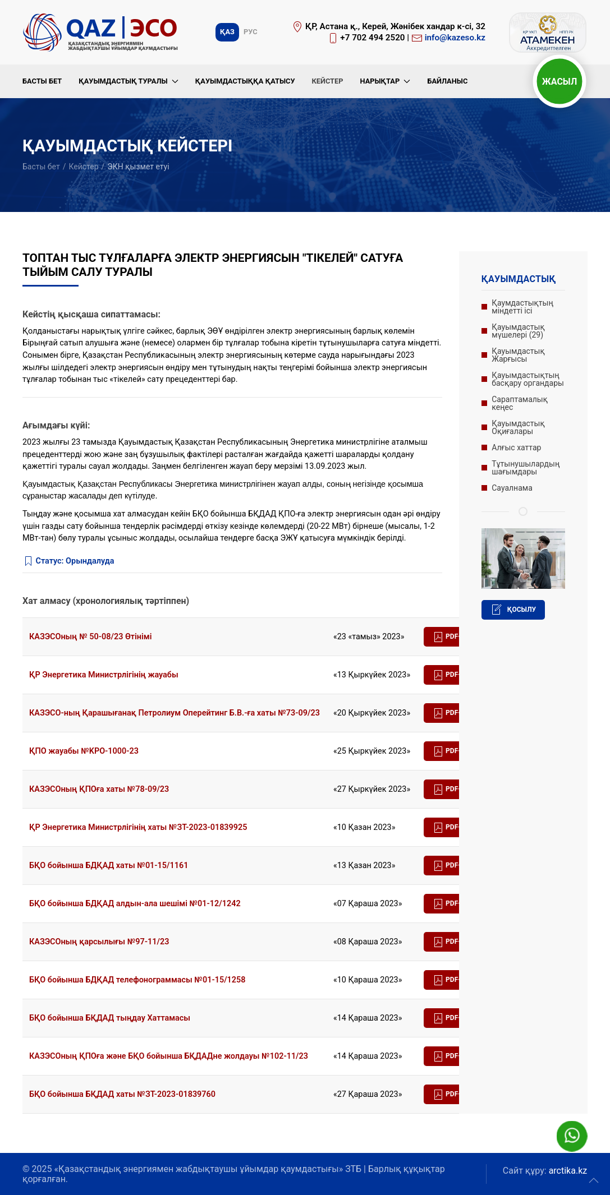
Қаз (227, 31)
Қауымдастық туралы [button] (128, 81)
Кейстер (327, 81)
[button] (594, 1180)
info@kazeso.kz (455, 38)
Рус (251, 31)
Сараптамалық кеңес (520, 403)
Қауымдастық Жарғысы (518, 355)
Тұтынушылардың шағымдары (525, 467)
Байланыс (447, 81)
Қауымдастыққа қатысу (245, 81)
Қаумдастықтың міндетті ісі (522, 306)
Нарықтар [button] (385, 81)
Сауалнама (512, 487)
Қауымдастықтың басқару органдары (528, 379)
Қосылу (513, 609)
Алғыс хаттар (516, 447)
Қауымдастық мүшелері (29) (518, 330)
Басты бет (42, 81)
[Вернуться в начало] (102, 32)
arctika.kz (568, 1170)
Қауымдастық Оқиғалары (518, 427)
